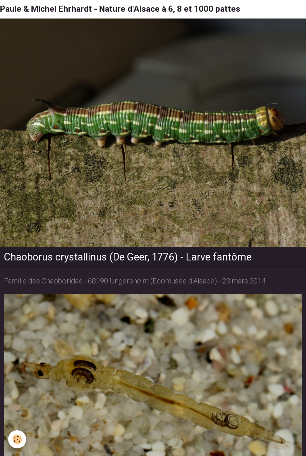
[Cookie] (17, 439)
